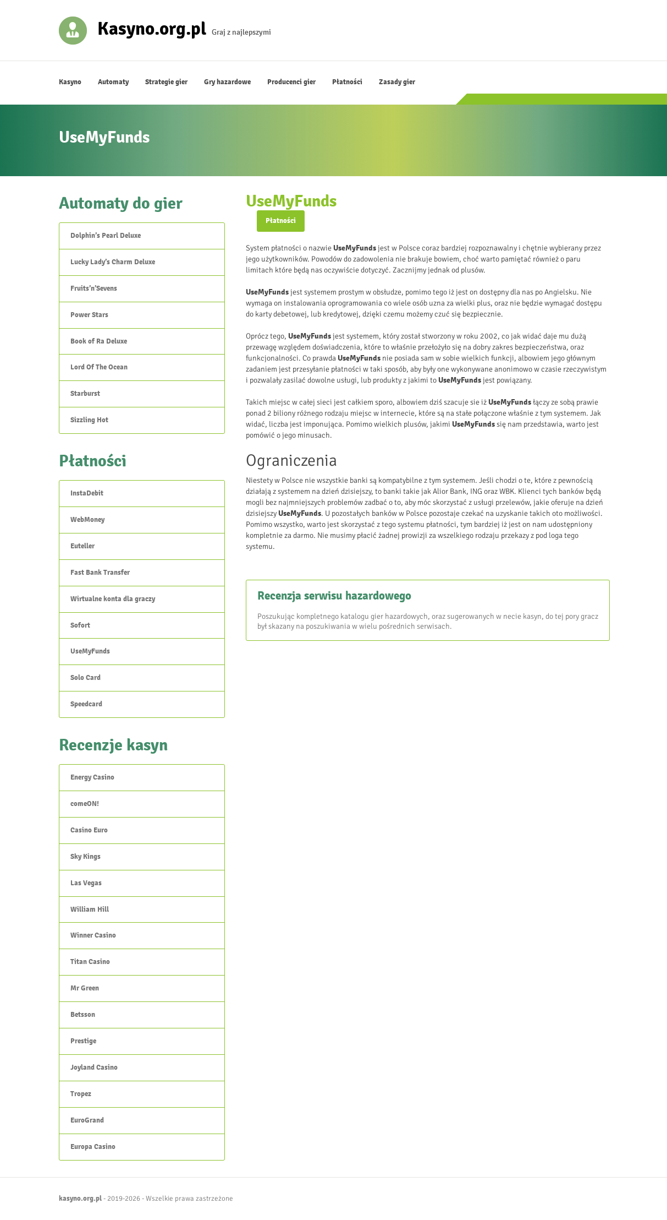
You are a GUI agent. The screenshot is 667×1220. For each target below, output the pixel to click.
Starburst (85, 393)
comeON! (84, 803)
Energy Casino (92, 777)
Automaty (113, 82)
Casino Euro (89, 830)
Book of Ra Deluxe (98, 341)
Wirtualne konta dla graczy (112, 599)
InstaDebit (86, 493)
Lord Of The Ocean (99, 367)
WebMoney (87, 519)
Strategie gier (166, 82)
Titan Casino (90, 961)
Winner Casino (93, 935)
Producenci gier (291, 82)
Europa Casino (92, 1146)
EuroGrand (87, 1120)
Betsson (82, 1014)
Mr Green (84, 988)
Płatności (347, 82)
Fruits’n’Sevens (93, 288)
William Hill (89, 909)
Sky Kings (85, 856)
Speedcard (86, 704)
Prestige (83, 1041)
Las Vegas (86, 883)
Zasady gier (397, 82)
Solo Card (85, 677)
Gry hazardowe (227, 82)
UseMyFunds (90, 651)
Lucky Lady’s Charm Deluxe (112, 262)
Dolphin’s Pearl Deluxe (105, 235)
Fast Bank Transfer (100, 572)
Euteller (82, 546)
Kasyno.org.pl (151, 28)
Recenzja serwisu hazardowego (334, 596)
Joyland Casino (94, 1067)
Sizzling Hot (89, 420)
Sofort (80, 625)
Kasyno (70, 82)
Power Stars (89, 315)
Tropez (80, 1094)
